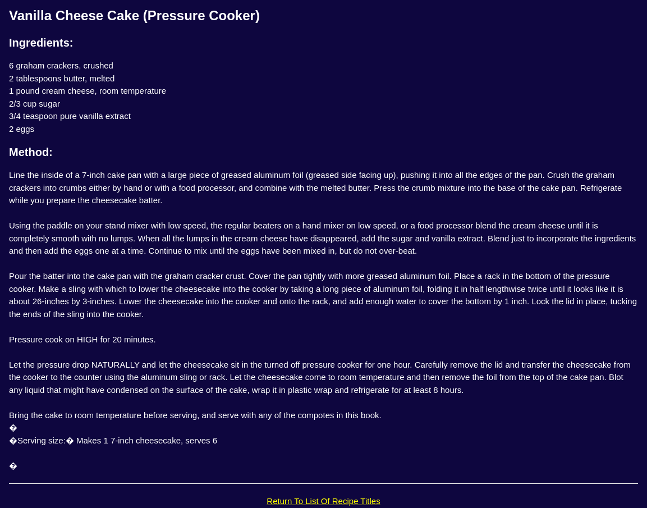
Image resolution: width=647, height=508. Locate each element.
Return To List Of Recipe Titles (323, 501)
